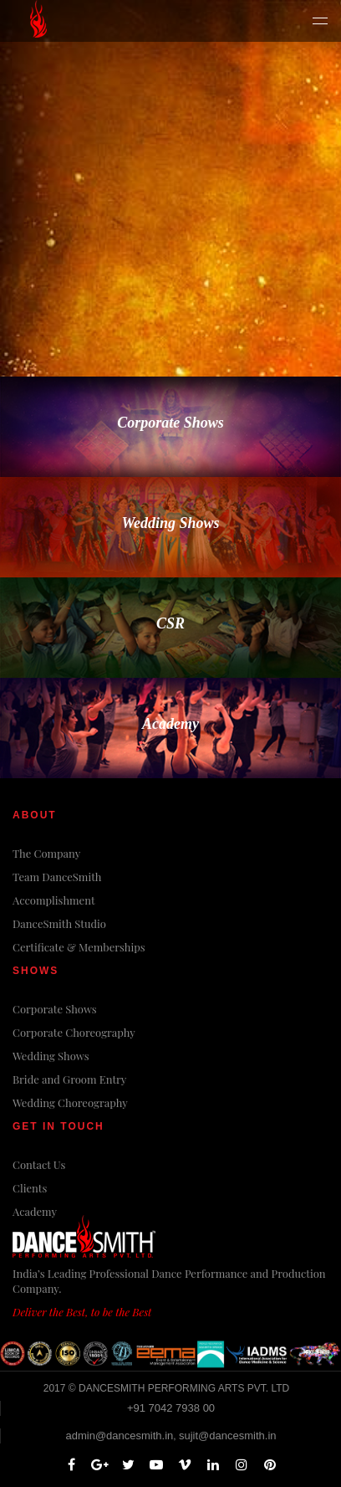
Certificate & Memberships (79, 947)
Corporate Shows (55, 1009)
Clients (30, 1188)
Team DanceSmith (57, 876)
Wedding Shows (51, 1056)
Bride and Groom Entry (69, 1079)
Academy (35, 1211)
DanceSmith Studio (59, 923)
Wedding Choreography (70, 1102)
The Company (46, 853)
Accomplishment (54, 900)
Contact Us (39, 1164)
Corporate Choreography (74, 1032)
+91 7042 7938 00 (171, 1408)
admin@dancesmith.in (119, 1435)
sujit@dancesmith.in (228, 1435)
